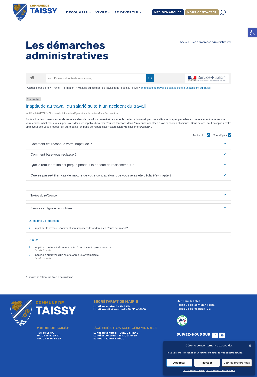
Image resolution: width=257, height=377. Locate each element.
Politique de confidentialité (220, 370)
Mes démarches (168, 12)
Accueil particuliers (38, 87)
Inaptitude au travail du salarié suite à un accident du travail (175, 87)
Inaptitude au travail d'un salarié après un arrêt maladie (66, 254)
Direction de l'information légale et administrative (50, 277)
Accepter (179, 362)
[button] (252, 32)
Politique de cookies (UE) (194, 308)
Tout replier (201, 135)
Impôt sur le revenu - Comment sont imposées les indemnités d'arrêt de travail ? (81, 228)
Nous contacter (201, 12)
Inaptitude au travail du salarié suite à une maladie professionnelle (72, 247)
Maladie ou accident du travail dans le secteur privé (108, 87)
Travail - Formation (63, 87)
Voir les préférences (237, 362)
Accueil (184, 42)
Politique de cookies (194, 370)
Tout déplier (222, 135)
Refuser (207, 362)
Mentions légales (188, 301)
